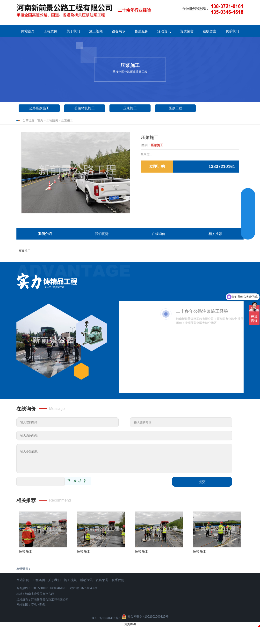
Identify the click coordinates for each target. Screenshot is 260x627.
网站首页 (28, 31)
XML (34, 604)
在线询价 (158, 234)
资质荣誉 (187, 31)
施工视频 (96, 31)
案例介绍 (45, 234)
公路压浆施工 (39, 108)
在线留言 (209, 31)
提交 (202, 482)
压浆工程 (175, 108)
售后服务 (141, 31)
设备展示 (118, 31)
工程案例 (50, 31)
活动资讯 (164, 31)
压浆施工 (130, 108)
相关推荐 (215, 234)
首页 (40, 120)
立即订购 (157, 166)
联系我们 (232, 31)
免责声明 (130, 624)
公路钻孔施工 (84, 108)
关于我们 (73, 31)
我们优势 (101, 234)
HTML (42, 604)
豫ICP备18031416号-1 (106, 618)
